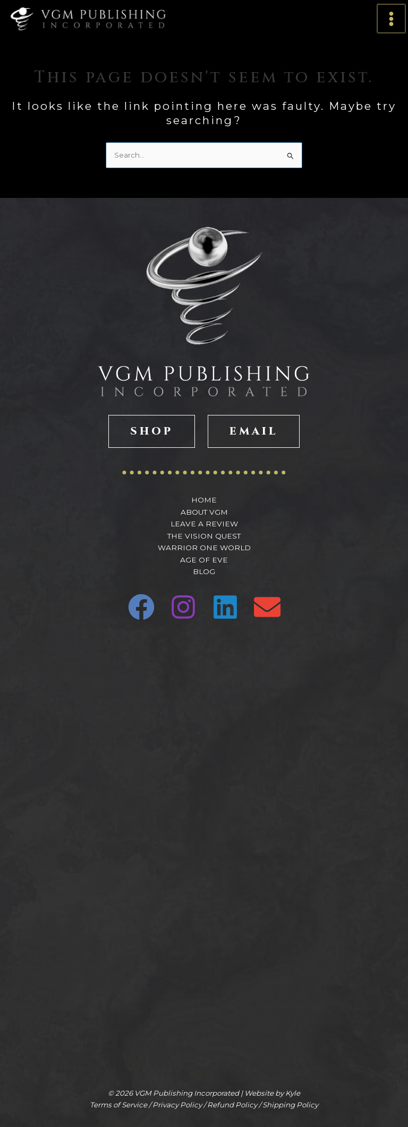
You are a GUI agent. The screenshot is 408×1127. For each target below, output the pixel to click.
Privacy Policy (177, 1104)
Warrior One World (204, 547)
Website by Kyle (272, 1093)
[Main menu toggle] (392, 19)
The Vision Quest (204, 536)
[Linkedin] (225, 607)
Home (204, 500)
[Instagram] (183, 607)
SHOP (151, 431)
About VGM (204, 512)
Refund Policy (232, 1104)
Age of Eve (204, 560)
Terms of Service (118, 1104)
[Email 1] (267, 607)
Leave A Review (204, 523)
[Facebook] (141, 607)
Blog (204, 571)
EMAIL (254, 431)
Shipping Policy (290, 1104)
